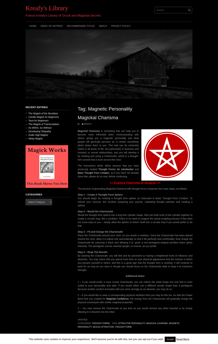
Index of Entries (52, 26)
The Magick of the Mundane (43, 113)
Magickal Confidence (117, 298)
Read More (182, 339)
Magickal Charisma (98, 117)
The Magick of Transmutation (43, 124)
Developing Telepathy (39, 131)
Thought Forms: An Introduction (116, 169)
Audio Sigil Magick (38, 135)
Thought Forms (101, 323)
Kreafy (88, 124)
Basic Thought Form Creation (93, 172)
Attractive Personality (131, 323)
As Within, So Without (39, 127)
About (103, 26)
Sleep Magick (35, 138)
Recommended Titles (81, 26)
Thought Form (123, 327)
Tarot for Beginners (38, 120)
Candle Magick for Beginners (43, 117)
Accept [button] (170, 339)
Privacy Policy (121, 26)
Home (32, 26)
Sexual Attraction (103, 327)
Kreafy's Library (47, 8)
